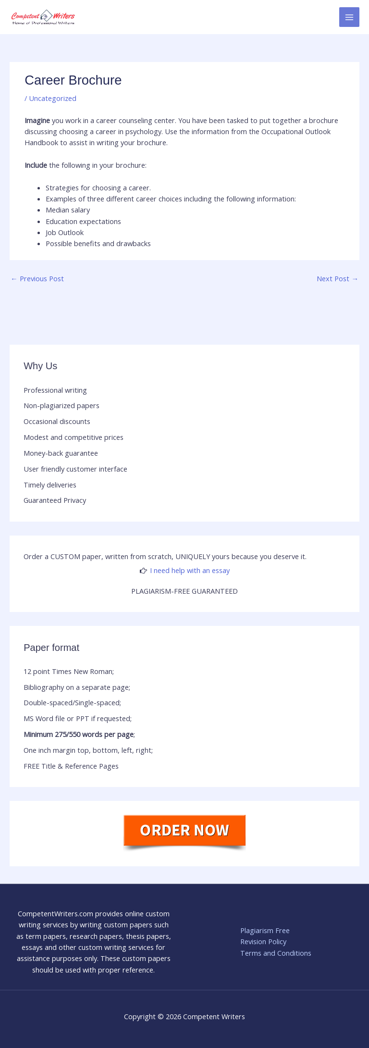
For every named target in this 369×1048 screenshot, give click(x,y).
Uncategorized (52, 98)
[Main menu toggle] (349, 17)
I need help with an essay (190, 570)
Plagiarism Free (265, 930)
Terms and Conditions (275, 953)
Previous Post (37, 278)
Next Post (337, 278)
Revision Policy (263, 941)
